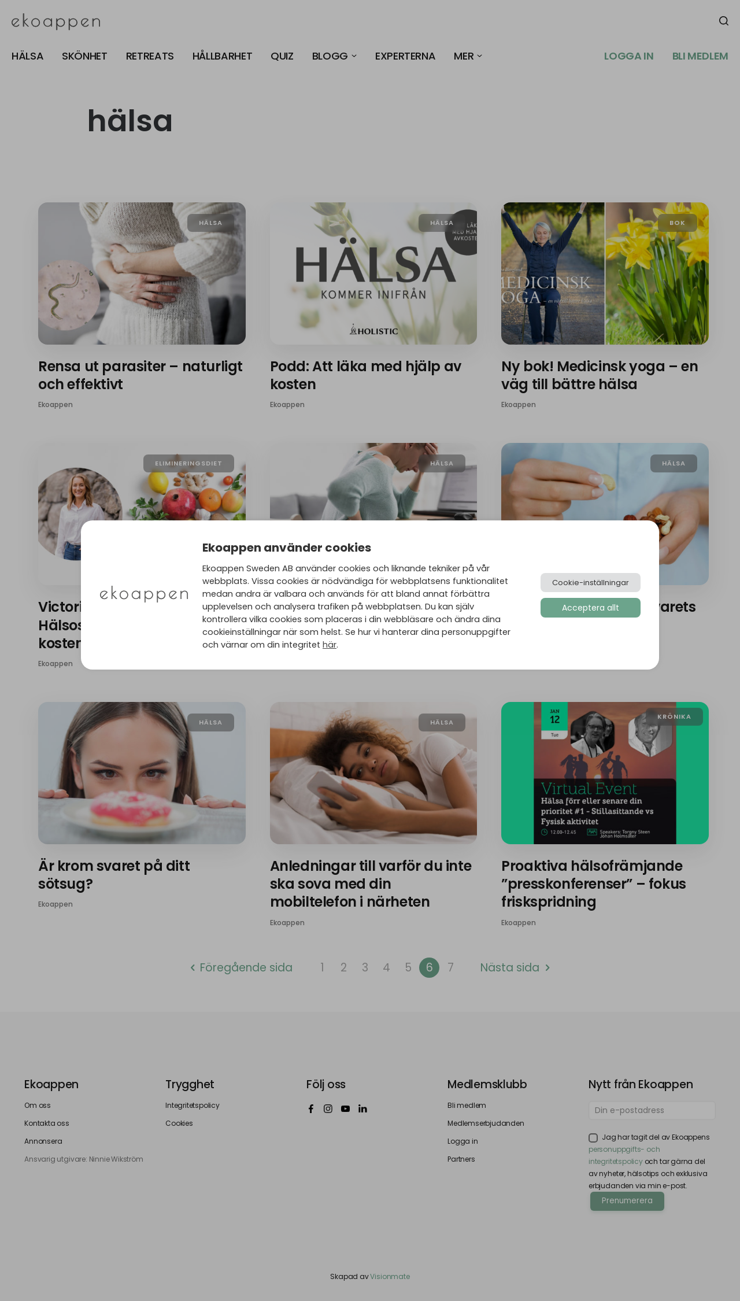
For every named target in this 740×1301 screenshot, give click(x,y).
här (329, 644)
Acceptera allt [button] (590, 607)
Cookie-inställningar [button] (590, 582)
